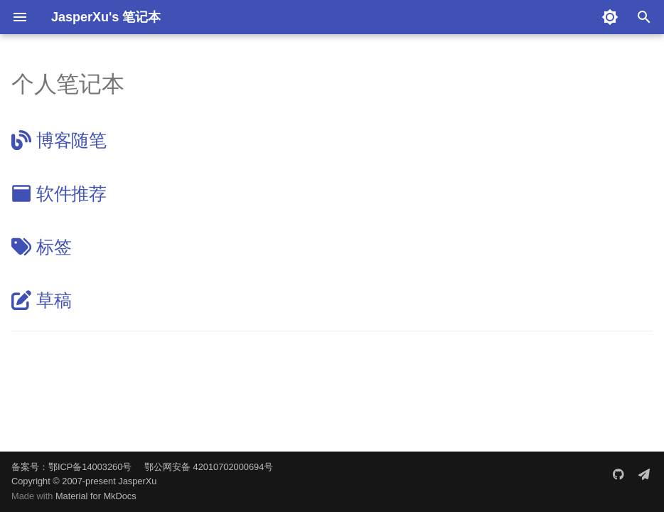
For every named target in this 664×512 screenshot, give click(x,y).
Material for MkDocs (95, 496)
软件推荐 (59, 193)
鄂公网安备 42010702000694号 (208, 467)
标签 (41, 247)
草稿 (41, 300)
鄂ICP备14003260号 (90, 467)
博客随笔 (59, 140)
